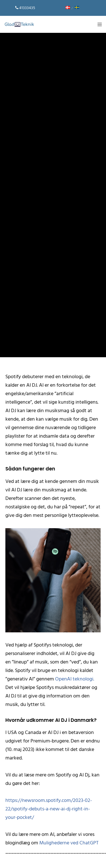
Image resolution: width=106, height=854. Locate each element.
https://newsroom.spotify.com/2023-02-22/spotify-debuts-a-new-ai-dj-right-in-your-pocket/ (48, 808)
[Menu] (98, 24)
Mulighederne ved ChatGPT (69, 843)
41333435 (27, 8)
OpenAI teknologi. (74, 679)
